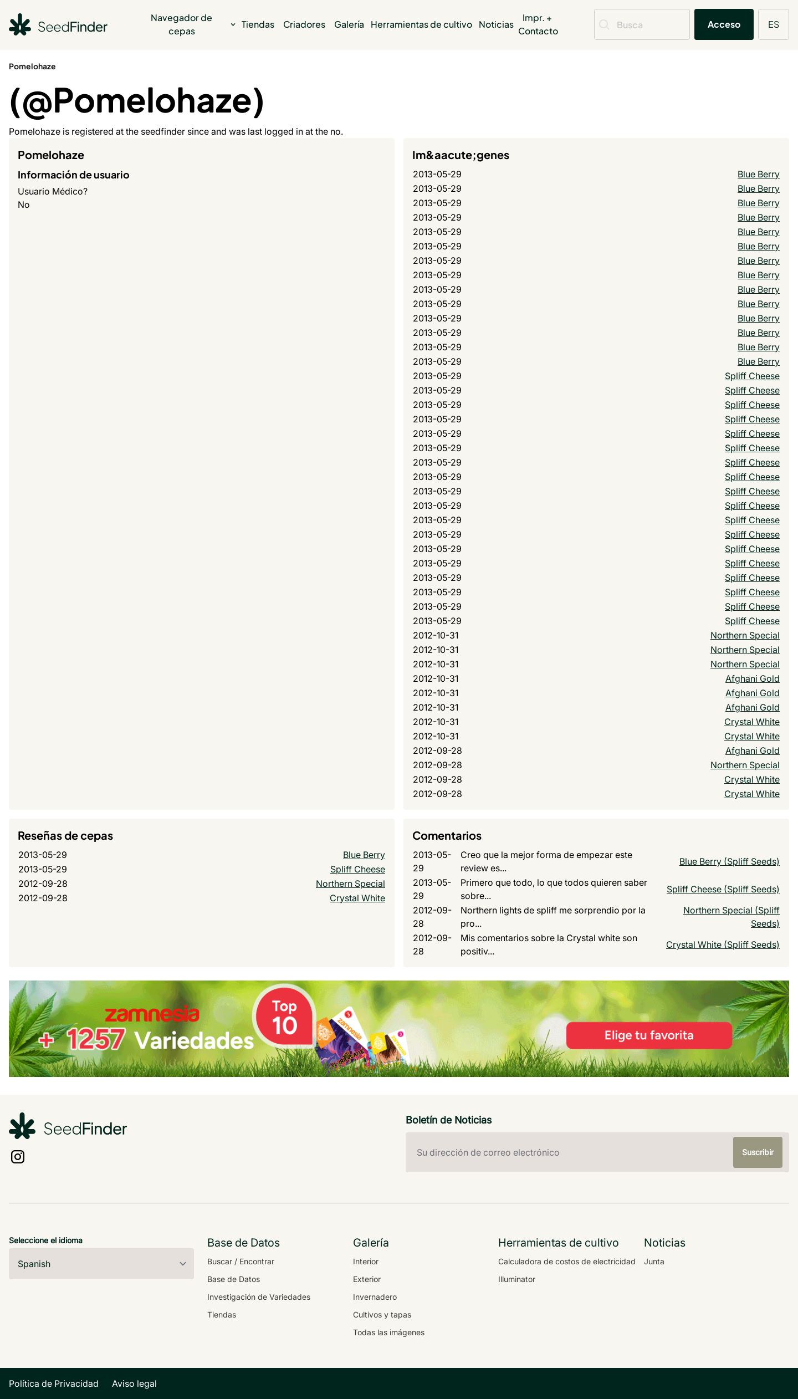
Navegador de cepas (194, 24)
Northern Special (745, 635)
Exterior (367, 1279)
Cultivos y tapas (382, 1314)
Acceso (724, 24)
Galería (349, 24)
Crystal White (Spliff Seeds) (723, 944)
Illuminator (516, 1279)
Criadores (304, 24)
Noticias (496, 24)
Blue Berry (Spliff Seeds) (729, 861)
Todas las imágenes (388, 1332)
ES (773, 24)
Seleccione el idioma (46, 1240)
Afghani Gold (752, 678)
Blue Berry (759, 174)
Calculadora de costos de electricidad (567, 1261)
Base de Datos (233, 1279)
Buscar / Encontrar (240, 1261)
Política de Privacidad (54, 1383)
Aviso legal (134, 1383)
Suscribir (758, 1152)
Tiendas (258, 24)
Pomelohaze (32, 66)
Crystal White (752, 721)
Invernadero (375, 1296)
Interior (365, 1261)
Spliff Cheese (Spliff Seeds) (723, 889)
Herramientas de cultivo (421, 24)
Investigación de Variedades (258, 1296)
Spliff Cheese (752, 375)
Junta (654, 1261)
